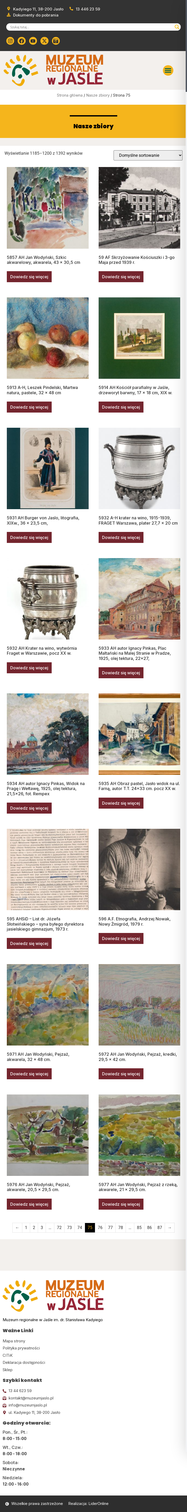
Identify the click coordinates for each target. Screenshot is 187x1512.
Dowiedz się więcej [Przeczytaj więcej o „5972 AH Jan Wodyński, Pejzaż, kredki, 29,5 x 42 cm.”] (121, 1073)
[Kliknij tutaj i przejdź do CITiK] (93, 1356)
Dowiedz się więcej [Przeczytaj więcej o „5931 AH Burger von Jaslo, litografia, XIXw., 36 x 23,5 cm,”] (29, 537)
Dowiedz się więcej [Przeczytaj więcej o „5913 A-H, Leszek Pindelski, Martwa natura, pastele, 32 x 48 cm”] (29, 407)
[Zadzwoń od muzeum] (84, 9)
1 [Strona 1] (26, 1227)
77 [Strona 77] (110, 1227)
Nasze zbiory (98, 95)
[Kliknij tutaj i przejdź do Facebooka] (21, 41)
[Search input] (91, 27)
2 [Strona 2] (34, 1227)
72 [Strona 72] (59, 1227)
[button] (168, 70)
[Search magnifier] (177, 27)
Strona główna (70, 95)
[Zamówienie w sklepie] (148, 155)
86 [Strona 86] (149, 1227)
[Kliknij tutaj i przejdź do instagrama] (10, 41)
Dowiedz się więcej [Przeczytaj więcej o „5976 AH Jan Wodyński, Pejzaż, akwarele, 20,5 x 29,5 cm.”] (29, 1204)
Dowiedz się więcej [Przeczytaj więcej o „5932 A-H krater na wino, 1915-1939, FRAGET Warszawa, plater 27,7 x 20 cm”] (121, 537)
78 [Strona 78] (120, 1227)
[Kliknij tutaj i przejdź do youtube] (33, 41)
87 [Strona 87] (159, 1227)
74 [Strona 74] (79, 1227)
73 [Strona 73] (69, 1227)
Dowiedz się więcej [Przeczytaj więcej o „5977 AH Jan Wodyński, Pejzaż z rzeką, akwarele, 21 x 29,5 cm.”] (121, 1204)
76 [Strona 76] (100, 1227)
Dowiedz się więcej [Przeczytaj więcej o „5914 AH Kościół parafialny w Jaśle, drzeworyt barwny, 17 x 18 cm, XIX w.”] (121, 407)
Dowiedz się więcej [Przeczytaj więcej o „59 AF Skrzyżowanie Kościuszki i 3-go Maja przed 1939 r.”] (121, 276)
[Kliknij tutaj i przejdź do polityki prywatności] (93, 1348)
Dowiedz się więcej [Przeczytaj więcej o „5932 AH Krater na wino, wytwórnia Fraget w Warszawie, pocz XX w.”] (29, 667)
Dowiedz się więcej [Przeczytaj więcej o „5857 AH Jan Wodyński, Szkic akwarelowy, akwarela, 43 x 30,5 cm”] (29, 276)
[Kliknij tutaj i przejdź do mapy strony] (93, 1341)
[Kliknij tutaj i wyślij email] (93, 1398)
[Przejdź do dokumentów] (32, 15)
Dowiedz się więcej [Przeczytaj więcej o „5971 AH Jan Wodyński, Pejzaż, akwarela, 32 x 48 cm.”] (29, 1073)
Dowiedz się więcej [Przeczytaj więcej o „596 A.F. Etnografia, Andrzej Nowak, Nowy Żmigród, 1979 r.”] (121, 938)
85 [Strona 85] (139, 1227)
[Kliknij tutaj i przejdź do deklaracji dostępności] (93, 1363)
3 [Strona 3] (42, 1227)
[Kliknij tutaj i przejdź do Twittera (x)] (44, 41)
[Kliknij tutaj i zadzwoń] (93, 1391)
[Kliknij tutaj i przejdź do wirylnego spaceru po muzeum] (56, 41)
